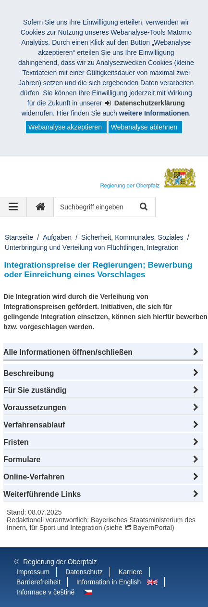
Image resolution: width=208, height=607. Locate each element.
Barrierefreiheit (38, 582)
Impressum (32, 572)
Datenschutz (84, 572)
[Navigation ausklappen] (13, 207)
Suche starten (143, 207)
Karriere (131, 572)
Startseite (19, 237)
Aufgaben (57, 237)
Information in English (108, 582)
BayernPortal (152, 527)
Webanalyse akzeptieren (65, 127)
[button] (103, 352)
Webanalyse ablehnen (144, 127)
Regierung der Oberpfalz (60, 562)
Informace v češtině (45, 592)
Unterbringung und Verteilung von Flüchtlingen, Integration (92, 247)
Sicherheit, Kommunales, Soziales (132, 237)
